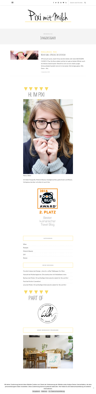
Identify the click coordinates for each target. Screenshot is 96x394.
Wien (55, 51)
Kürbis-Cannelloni (35, 281)
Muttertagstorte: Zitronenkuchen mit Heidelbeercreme (48, 274)
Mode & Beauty (46, 51)
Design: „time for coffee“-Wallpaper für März (50, 271)
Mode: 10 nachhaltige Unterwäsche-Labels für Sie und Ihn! (49, 278)
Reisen (25, 258)
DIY (24, 254)
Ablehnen (44, 391)
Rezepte (25, 248)
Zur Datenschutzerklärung (56, 391)
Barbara (25, 278)
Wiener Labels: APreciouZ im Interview (53, 54)
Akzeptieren (36, 391)
